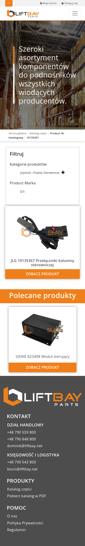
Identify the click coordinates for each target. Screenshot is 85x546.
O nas (12, 516)
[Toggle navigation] (75, 13)
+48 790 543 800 (21, 462)
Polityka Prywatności (25, 523)
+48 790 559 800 (21, 432)
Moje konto (48, 3)
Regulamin (16, 529)
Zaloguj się (70, 3)
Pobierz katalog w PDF (26, 495)
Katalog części (38, 133)
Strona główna (18, 133)
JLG (22, 191)
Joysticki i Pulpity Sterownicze (39, 173)
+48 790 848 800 (21, 439)
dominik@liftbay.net (25, 445)
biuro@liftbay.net (22, 469)
